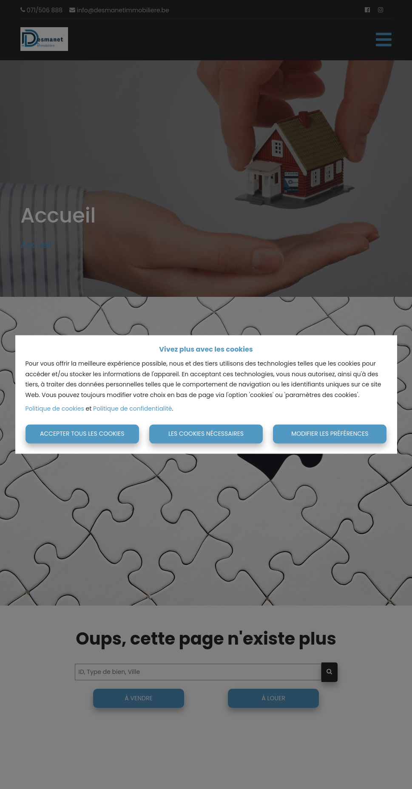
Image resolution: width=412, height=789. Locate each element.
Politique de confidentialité (132, 409)
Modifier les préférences (329, 433)
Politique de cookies (55, 409)
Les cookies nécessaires (206, 433)
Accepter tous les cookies (82, 433)
